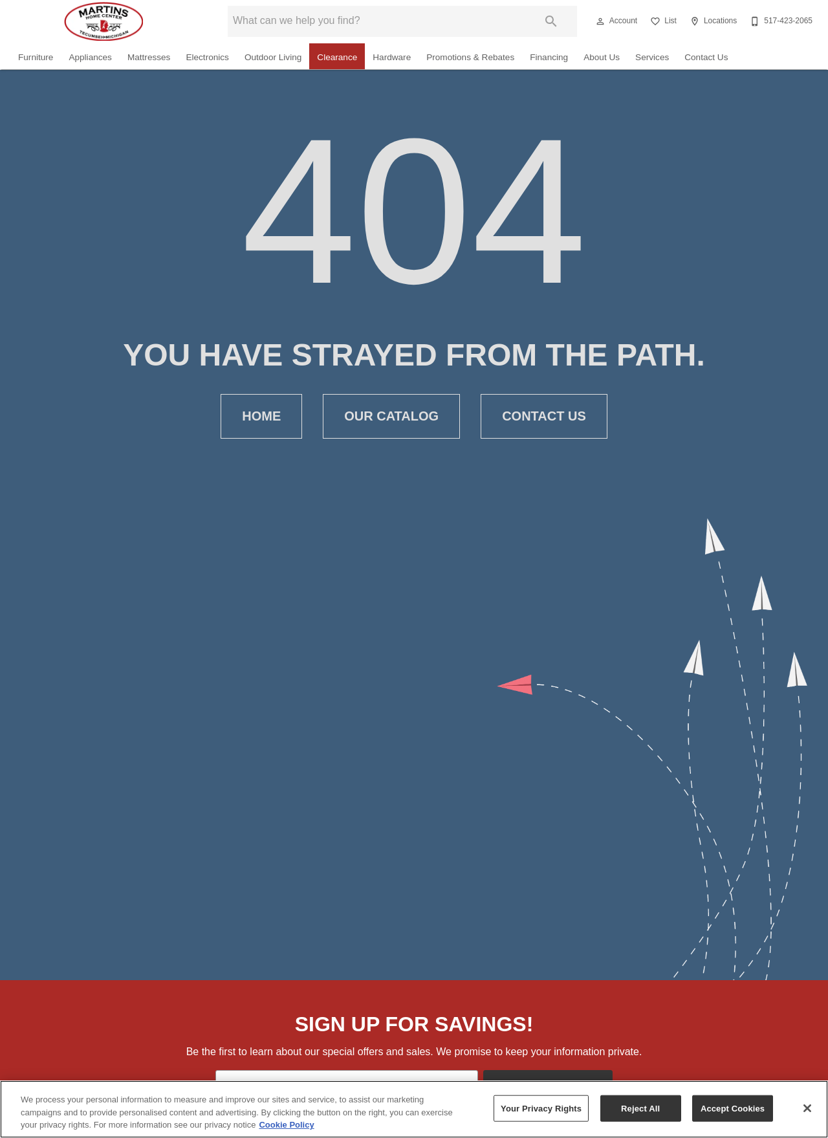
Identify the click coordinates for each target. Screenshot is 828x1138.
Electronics (207, 57)
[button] (600, 21)
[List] (662, 21)
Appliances (90, 57)
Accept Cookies (733, 1108)
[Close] (807, 1108)
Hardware (392, 57)
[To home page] (103, 21)
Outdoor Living (273, 57)
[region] (414, 1109)
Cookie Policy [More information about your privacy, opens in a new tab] (286, 1125)
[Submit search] (551, 21)
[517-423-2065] (779, 21)
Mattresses (148, 57)
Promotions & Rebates (470, 57)
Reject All (640, 1108)
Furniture (35, 57)
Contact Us (706, 57)
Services (652, 57)
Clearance (337, 57)
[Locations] (712, 21)
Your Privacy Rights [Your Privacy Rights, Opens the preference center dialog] (541, 1108)
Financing (549, 57)
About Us (601, 57)
